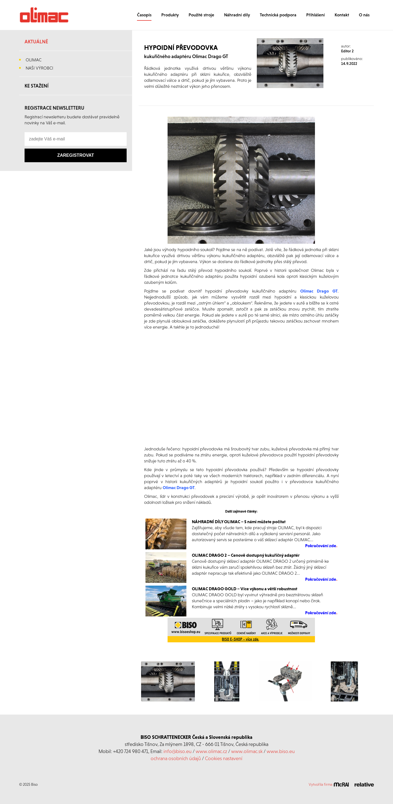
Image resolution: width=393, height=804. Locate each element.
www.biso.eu (281, 751)
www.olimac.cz (211, 751)
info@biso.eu (177, 751)
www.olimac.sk (247, 751)
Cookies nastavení (223, 758)
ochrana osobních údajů (176, 758)
